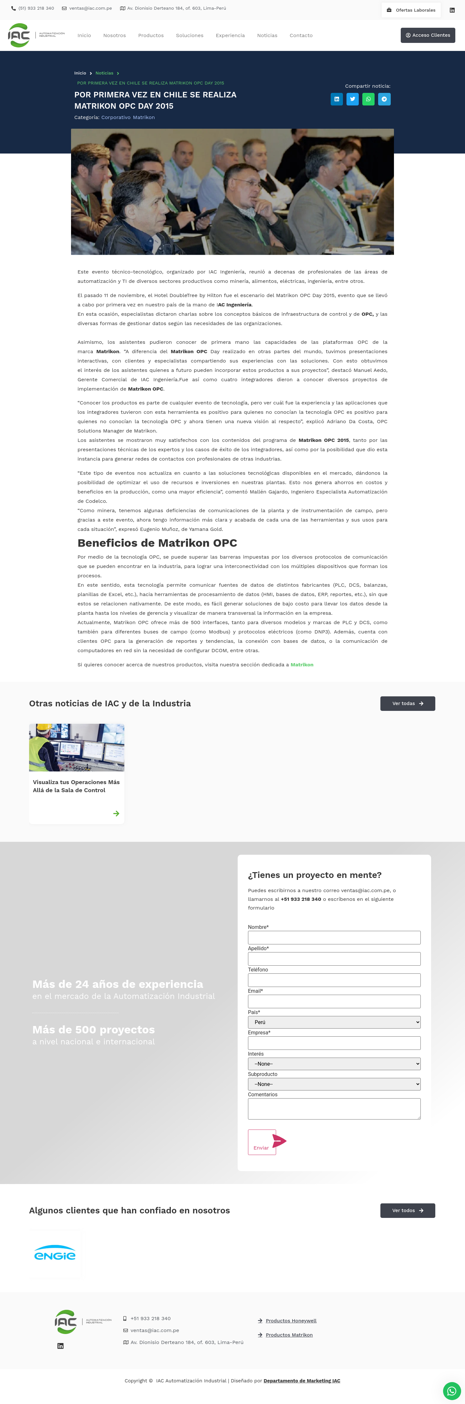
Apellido (258, 948)
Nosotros (114, 35)
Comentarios (263, 1094)
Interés (256, 1054)
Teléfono (258, 969)
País (254, 1012)
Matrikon (302, 665)
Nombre (258, 927)
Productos (151, 35)
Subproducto (262, 1074)
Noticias (267, 35)
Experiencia (230, 35)
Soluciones (189, 35)
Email (255, 991)
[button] (337, 99)
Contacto (301, 35)
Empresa (259, 1032)
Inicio (84, 35)
